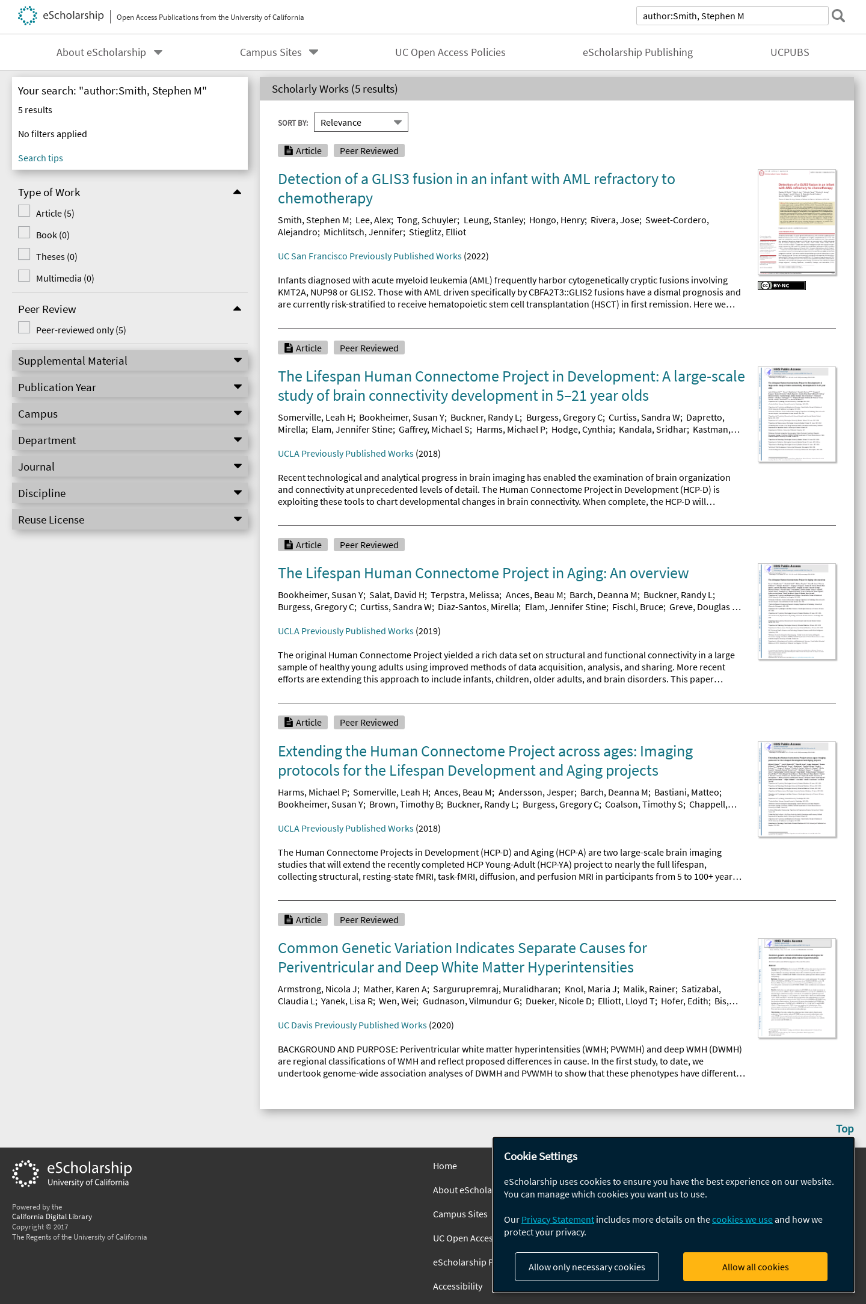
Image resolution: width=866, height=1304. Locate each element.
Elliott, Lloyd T (626, 1001)
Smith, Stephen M (313, 220)
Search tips (40, 158)
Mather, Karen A (395, 989)
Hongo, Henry (557, 220)
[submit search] (838, 15)
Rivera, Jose (615, 220)
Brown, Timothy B (405, 804)
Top (845, 1128)
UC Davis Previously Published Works (352, 1025)
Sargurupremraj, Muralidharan (495, 989)
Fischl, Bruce (637, 607)
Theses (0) (54, 256)
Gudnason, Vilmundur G (471, 1001)
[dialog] (673, 1214)
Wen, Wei (397, 1001)
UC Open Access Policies (450, 52)
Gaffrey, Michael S (434, 429)
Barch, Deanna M (603, 595)
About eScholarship (101, 52)
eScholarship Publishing (638, 52)
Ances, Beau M (535, 595)
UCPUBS (789, 52)
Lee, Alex (373, 220)
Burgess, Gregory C (564, 417)
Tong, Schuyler (427, 220)
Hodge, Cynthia (582, 429)
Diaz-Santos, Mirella (478, 607)
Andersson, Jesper (536, 792)
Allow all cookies (755, 1267)
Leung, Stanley (493, 220)
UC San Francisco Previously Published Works (370, 256)
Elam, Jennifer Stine (352, 429)
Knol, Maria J (591, 989)
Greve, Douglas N (703, 607)
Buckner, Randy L (485, 417)
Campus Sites (271, 52)
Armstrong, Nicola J (317, 989)
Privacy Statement (557, 1219)
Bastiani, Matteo (686, 792)
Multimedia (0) (63, 278)
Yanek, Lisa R (347, 1001)
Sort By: (293, 122)
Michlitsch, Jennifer (363, 232)
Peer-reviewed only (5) (79, 330)
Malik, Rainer (649, 989)
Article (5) (53, 213)
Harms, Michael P (510, 429)
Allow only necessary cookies (587, 1267)
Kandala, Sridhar (653, 429)
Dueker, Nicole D (559, 1001)
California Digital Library (52, 1216)
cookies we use (742, 1219)
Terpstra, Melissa (465, 595)
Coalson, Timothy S (644, 804)
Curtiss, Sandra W (644, 417)
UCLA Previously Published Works (346, 453)
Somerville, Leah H (315, 417)
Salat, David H (397, 595)
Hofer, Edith (684, 1001)
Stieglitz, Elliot (437, 232)
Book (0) (50, 235)
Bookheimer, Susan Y (401, 417)
